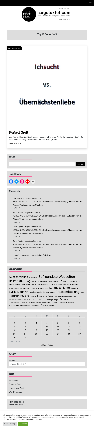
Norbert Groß (18, 132)
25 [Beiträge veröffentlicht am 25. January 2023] (36, 334)
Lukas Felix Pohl (44, 255)
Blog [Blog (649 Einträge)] (28, 281)
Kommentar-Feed (16, 388)
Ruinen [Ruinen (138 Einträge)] (51, 296)
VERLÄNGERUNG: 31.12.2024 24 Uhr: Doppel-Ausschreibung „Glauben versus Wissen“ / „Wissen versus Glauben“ (47, 203)
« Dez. (43, 345)
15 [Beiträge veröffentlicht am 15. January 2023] (80, 326)
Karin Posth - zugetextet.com (25, 241)
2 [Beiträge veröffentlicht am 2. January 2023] (14, 323)
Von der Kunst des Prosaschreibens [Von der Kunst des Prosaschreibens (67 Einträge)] (38, 303)
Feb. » (50, 345)
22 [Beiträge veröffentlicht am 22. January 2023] (80, 330)
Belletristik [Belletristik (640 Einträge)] (16, 281)
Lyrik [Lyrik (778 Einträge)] (12, 292)
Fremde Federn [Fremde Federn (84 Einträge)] (14, 284)
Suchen (80, 164)
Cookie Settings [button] (9, 424)
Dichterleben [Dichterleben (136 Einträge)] (42, 281)
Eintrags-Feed (15, 384)
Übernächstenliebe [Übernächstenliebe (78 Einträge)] (47, 305)
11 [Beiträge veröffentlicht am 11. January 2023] (36, 326)
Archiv (12, 360)
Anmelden (13, 380)
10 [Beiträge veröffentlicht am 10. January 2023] (25, 326)
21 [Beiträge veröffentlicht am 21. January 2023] (69, 330)
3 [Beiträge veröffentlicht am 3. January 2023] (25, 323)
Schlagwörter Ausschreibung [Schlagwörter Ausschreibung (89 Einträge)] (65, 296)
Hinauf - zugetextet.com (23, 255)
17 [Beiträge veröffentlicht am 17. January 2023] (25, 330)
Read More (15, 143)
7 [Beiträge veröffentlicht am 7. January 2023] (68, 323)
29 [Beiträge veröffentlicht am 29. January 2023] (80, 334)
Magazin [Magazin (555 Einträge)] (22, 292)
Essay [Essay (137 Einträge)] (72, 281)
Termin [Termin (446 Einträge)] (63, 299)
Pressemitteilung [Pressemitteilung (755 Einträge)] (67, 292)
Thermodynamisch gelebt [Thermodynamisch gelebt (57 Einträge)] (17, 303)
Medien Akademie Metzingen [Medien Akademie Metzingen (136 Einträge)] (42, 292)
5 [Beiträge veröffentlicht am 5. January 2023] (47, 323)
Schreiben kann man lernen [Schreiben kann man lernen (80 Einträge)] (18, 300)
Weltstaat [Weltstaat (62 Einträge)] (71, 303)
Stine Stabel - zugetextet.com (25, 212)
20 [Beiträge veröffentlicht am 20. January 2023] (58, 330)
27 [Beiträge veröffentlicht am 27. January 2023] (58, 334)
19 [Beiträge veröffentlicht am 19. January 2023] (47, 330)
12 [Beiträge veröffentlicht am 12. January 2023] (47, 326)
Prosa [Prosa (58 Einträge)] (82, 292)
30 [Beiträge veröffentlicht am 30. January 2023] (14, 337)
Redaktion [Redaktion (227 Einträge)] (14, 296)
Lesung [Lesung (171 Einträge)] (74, 288)
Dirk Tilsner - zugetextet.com (25, 198)
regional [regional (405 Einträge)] (25, 295)
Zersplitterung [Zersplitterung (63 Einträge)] (35, 305)
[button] (90, 2)
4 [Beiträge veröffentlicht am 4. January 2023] (36, 323)
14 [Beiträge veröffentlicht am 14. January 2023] (69, 326)
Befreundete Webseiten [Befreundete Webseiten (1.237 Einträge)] (56, 277)
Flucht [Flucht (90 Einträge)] (78, 281)
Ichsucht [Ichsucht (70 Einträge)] (52, 284)
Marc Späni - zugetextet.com (25, 227)
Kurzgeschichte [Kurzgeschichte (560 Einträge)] (59, 287)
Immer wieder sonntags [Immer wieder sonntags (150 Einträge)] (67, 284)
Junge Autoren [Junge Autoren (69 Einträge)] (14, 288)
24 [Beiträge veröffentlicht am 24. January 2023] (25, 334)
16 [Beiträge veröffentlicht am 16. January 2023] (14, 330)
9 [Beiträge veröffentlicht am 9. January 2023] (14, 326)
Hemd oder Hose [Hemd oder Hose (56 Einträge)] (43, 284)
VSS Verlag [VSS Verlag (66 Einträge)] (54, 303)
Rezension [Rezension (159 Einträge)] (42, 296)
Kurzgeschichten (14, 48)
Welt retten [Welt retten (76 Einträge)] (63, 303)
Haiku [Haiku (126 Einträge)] (23, 284)
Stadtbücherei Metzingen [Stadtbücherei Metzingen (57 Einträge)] (37, 300)
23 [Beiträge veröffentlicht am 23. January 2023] (14, 334)
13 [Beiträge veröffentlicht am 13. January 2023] (58, 326)
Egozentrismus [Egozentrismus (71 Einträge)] (54, 281)
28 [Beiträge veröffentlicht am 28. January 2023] (69, 334)
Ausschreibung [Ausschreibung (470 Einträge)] (18, 276)
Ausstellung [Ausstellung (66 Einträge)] (33, 277)
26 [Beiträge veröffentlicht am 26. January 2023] (47, 334)
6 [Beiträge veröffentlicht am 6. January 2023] (57, 323)
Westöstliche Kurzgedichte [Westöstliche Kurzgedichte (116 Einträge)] (19, 305)
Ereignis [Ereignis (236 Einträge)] (64, 281)
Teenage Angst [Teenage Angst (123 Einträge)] (52, 300)
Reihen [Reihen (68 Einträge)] (33, 296)
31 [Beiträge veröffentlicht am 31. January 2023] (25, 337)
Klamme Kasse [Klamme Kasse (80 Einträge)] (25, 288)
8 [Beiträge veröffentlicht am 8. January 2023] (79, 323)
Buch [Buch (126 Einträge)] (34, 281)
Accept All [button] (23, 424)
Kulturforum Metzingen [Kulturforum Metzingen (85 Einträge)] (40, 288)
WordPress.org (15, 392)
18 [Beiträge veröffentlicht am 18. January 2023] (36, 330)
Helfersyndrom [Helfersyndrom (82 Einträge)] (31, 284)
